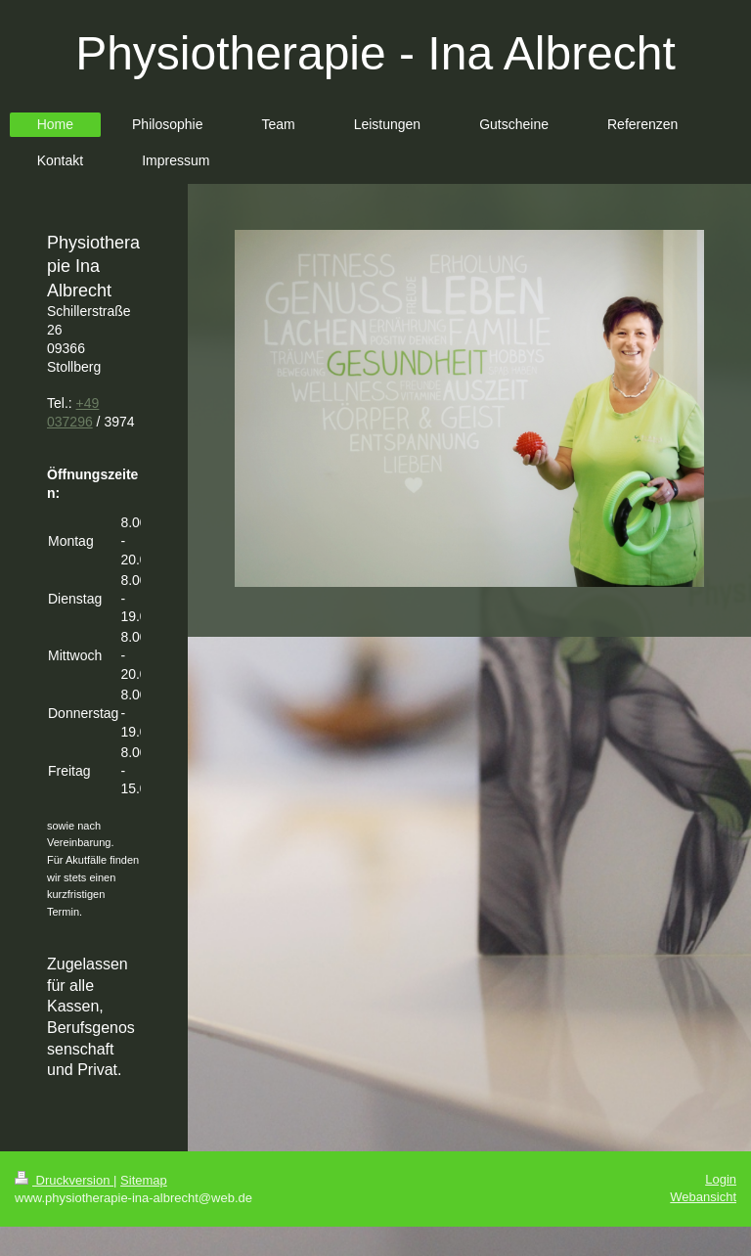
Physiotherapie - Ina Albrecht (375, 53)
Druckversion (64, 1180)
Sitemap (143, 1180)
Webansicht (703, 1196)
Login (720, 1179)
